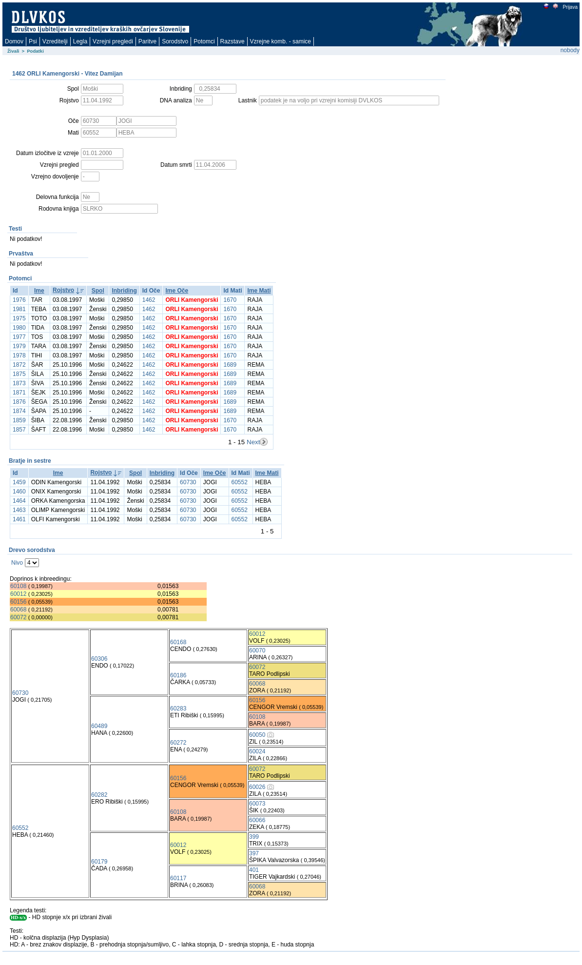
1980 (19, 327)
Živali (13, 51)
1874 (19, 411)
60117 (178, 878)
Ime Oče (176, 290)
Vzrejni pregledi (113, 41)
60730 (188, 482)
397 (254, 853)
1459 (19, 482)
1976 (19, 299)
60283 (178, 708)
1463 (19, 510)
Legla (80, 41)
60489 (99, 726)
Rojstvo (63, 290)
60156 (18, 601)
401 (254, 870)
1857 (19, 429)
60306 (99, 658)
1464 (19, 500)
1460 (19, 491)
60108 (18, 586)
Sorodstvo (175, 41)
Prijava (570, 7)
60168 (178, 642)
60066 (257, 820)
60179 (99, 861)
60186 (178, 675)
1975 (19, 318)
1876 (19, 401)
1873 (19, 383)
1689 (229, 364)
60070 (257, 650)
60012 (18, 594)
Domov (14, 41)
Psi (33, 41)
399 (254, 836)
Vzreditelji (55, 41)
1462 (148, 299)
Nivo (17, 562)
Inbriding (124, 290)
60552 (240, 482)
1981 (19, 309)
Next (253, 442)
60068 (18, 609)
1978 (19, 355)
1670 (229, 299)
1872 (19, 364)
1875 (19, 374)
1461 (19, 519)
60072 (18, 617)
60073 (257, 803)
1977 (19, 337)
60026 (257, 787)
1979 (19, 346)
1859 (19, 420)
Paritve (147, 41)
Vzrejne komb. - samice (280, 41)
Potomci (204, 41)
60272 (178, 742)
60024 (257, 751)
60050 (257, 734)
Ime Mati (259, 290)
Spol (98, 290)
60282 (99, 794)
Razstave (232, 41)
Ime (39, 290)
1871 (19, 392)
